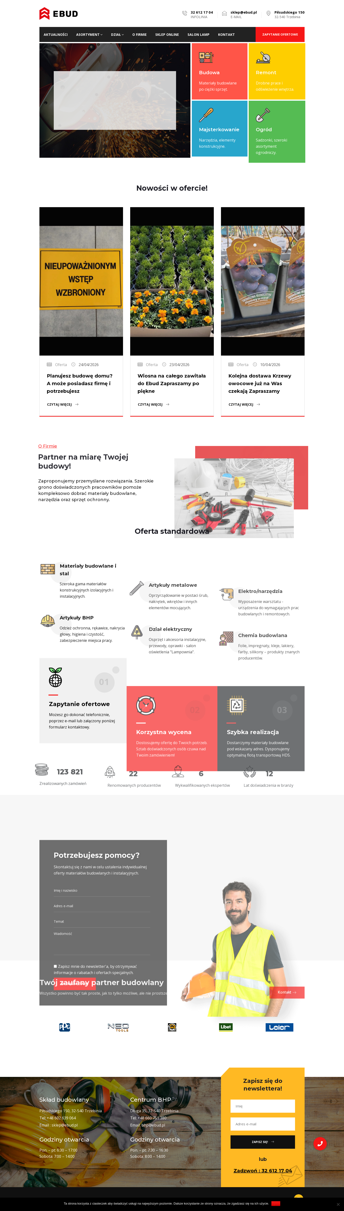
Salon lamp (199, 34)
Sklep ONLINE (167, 34)
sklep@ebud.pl (65, 1125)
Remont (266, 72)
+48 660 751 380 (152, 1118)
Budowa (209, 72)
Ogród (264, 129)
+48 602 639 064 (61, 1118)
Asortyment (89, 34)
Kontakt (226, 34)
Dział (117, 34)
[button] (320, 1143)
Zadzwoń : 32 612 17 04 (263, 1171)
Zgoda (275, 1203)
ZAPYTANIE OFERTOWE (280, 34)
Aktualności (56, 34)
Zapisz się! (263, 1142)
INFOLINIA (202, 14)
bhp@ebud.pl (153, 1125)
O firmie (139, 34)
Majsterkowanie (219, 129)
